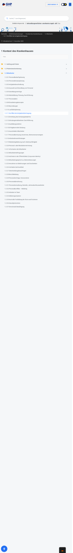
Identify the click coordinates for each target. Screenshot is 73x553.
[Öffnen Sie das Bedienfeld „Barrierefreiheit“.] (4, 549)
